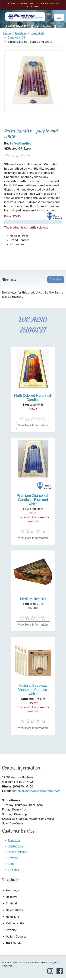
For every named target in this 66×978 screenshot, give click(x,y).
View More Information (33, 425)
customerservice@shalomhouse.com (36, 791)
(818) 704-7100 (18, 26)
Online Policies (17, 852)
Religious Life (15, 923)
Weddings (12, 890)
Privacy (13, 858)
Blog (11, 864)
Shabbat (11, 903)
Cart (58, 26)
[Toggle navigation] (59, 17)
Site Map (13, 870)
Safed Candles (20, 143)
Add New (56, 279)
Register (46, 26)
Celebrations (14, 910)
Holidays (11, 897)
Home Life (13, 916)
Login (35, 26)
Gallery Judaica (16, 936)
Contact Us (15, 846)
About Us (14, 840)
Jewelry (11, 930)
